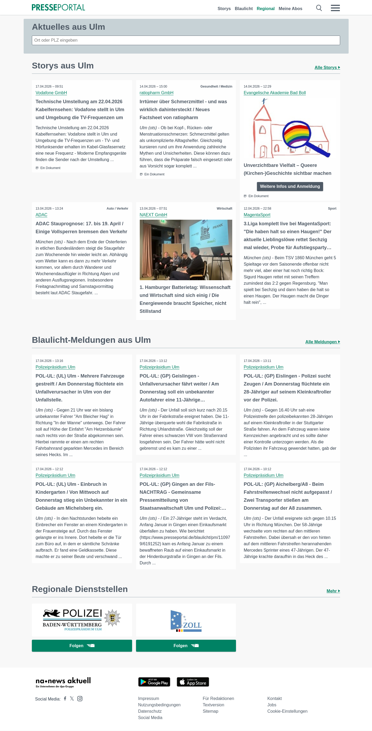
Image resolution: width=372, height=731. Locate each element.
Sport (332, 208)
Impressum (148, 699)
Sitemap (210, 712)
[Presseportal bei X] (70, 699)
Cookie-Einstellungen (287, 712)
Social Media (150, 718)
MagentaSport (257, 214)
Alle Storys (327, 67)
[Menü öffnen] (335, 8)
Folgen (82, 646)
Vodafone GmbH (51, 92)
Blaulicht (244, 8)
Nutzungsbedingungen (159, 705)
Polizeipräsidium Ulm (55, 366)
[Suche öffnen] (319, 8)
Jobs (271, 705)
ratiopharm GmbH (157, 92)
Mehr (333, 591)
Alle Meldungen (322, 341)
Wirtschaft (224, 208)
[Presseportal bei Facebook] (63, 699)
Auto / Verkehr (117, 208)
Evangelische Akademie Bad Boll (275, 92)
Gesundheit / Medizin (216, 86)
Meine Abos (290, 8)
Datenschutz (150, 712)
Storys (224, 8)
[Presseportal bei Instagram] (78, 699)
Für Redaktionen (218, 699)
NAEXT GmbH (154, 214)
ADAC (42, 214)
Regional (266, 8)
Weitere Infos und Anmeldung (290, 186)
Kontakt (274, 699)
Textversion (213, 705)
